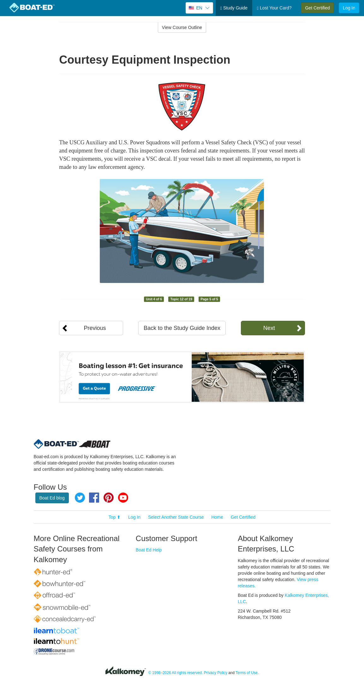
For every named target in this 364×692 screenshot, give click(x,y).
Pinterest (109, 498)
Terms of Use (247, 673)
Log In (349, 7)
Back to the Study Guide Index (182, 328)
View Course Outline (182, 27)
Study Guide (234, 8)
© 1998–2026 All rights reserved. (175, 673)
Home (217, 517)
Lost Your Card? (274, 8)
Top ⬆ (115, 517)
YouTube (123, 498)
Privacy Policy (215, 673)
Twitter (80, 498)
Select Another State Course (176, 517)
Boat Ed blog (52, 497)
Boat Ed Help (149, 549)
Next (269, 328)
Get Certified (317, 7)
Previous (95, 328)
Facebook (94, 498)
